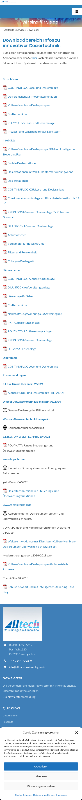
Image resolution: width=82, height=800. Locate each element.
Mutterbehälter (17, 114)
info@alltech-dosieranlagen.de (27, 667)
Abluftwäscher (17, 235)
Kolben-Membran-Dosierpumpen (29, 105)
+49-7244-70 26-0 (20, 660)
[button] (76, 732)
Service (20, 29)
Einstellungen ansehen (41, 786)
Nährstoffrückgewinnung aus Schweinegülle (35, 313)
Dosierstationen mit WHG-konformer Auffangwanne (40, 171)
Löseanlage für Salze (20, 296)
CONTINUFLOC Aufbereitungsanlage (31, 278)
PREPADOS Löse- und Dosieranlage (30, 340)
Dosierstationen (18, 180)
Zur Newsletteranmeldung (19, 696)
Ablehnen (41, 776)
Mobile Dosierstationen (20, 163)
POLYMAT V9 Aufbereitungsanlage (29, 331)
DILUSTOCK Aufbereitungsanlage (29, 287)
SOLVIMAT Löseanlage (22, 348)
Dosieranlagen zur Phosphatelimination (32, 96)
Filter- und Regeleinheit (22, 252)
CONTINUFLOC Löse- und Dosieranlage (33, 87)
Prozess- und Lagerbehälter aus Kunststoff (34, 131)
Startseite (9, 29)
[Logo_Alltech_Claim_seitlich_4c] (8, 2)
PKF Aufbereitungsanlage (24, 322)
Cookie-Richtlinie (23, 795)
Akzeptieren (41, 766)
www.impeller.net (14, 459)
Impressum (61, 795)
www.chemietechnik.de (17, 504)
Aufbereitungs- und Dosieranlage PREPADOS (36, 392)
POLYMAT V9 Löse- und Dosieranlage (31, 123)
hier (34, 57)
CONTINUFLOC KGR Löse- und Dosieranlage (36, 189)
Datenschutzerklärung (43, 795)
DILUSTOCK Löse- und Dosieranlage (30, 226)
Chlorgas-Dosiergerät (21, 261)
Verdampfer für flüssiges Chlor (26, 243)
